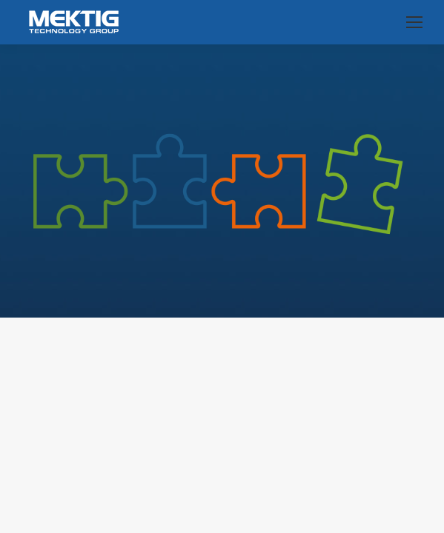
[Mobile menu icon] (414, 22)
